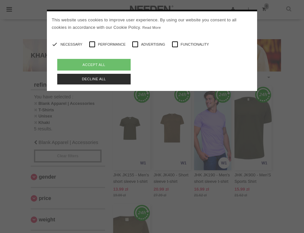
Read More (151, 27)
